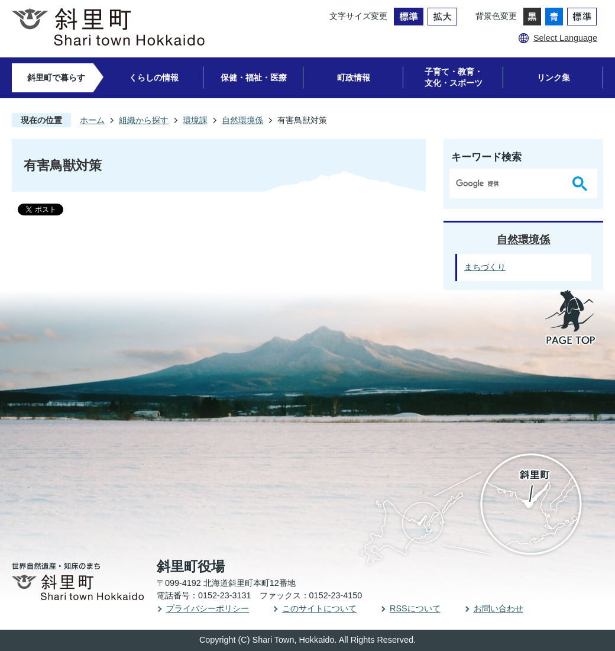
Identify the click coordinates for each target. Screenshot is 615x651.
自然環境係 (242, 120)
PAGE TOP (571, 318)
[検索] (508, 183)
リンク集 (553, 77)
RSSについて (415, 608)
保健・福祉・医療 (254, 77)
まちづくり (485, 267)
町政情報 (353, 77)
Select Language (565, 38)
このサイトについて (319, 608)
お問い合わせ (498, 608)
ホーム (92, 120)
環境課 (195, 120)
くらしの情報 (154, 77)
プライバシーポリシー (207, 608)
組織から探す (144, 120)
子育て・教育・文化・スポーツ (454, 77)
